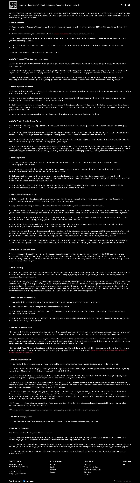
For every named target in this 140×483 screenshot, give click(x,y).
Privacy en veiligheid (91, 467)
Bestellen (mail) (33, 5)
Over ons (68, 5)
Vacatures (59, 5)
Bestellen (53, 464)
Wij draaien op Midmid (122, 481)
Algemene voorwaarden (92, 469)
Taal (10, 481)
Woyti (43, 5)
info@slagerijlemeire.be (17, 474)
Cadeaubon (50, 5)
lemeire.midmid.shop (61, 34)
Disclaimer (88, 472)
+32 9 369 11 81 (15, 471)
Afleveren (53, 469)
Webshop (23, 5)
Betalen (52, 467)
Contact (76, 5)
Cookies (87, 474)
